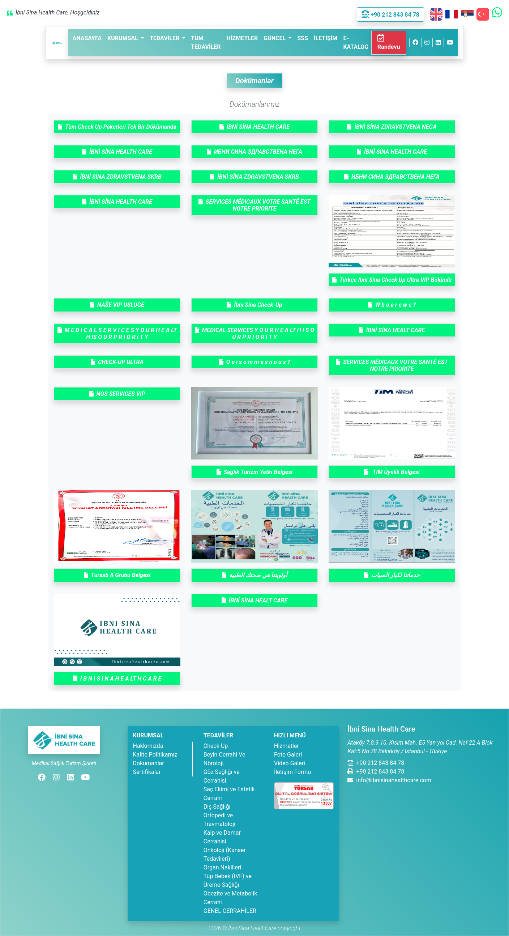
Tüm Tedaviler (206, 42)
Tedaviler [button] (165, 38)
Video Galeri (289, 763)
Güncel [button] (275, 38)
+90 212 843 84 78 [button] (390, 14)
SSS (302, 38)
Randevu (389, 42)
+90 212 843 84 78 (375, 762)
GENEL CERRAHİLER (230, 910)
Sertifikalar (147, 771)
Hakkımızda (148, 745)
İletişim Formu (292, 771)
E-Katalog (355, 42)
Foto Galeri (288, 754)
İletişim (326, 38)
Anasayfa (87, 38)
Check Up (216, 745)
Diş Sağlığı (217, 806)
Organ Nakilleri (222, 867)
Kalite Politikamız (155, 754)
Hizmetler (242, 38)
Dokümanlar (148, 763)
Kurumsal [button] (123, 38)
